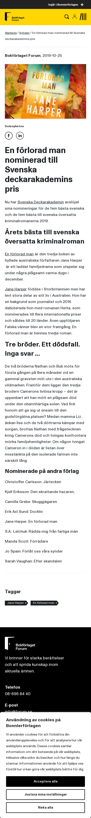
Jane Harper (16, 289)
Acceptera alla (46, 781)
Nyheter (24, 33)
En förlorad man (19, 254)
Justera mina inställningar (46, 794)
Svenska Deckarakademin (40, 202)
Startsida (11, 33)
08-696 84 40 (17, 694)
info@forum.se (18, 712)
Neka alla (45, 807)
